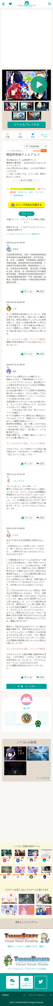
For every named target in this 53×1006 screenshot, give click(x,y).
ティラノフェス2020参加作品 (23, 189)
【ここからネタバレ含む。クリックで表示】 (26, 339)
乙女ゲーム (22, 192)
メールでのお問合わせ (27, 981)
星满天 (16, 249)
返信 (40, 292)
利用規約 (5, 995)
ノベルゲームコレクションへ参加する (23, 234)
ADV (31, 192)
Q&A (12, 982)
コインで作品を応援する (26, 205)
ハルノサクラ (18, 481)
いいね (26, 292)
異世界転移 (18, 195)
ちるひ (16, 535)
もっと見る (42, 778)
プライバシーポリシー (37, 995)
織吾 (15, 371)
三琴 (15, 309)
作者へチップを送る (45, 135)
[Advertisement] (26, 38)
